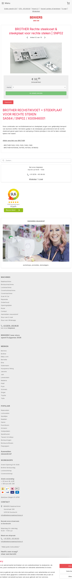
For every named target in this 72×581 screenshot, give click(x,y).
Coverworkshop (6, 473)
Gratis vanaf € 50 (10, 9)
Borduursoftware (7, 443)
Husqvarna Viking (7, 368)
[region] (21, 565)
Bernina (3, 351)
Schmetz (4, 389)
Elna (2, 362)
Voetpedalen (5, 431)
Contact (4, 311)
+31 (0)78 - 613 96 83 (37, 174)
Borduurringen (6, 440)
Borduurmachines (7, 284)
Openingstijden (6, 305)
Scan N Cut (5, 296)
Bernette (4, 359)
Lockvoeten (5, 413)
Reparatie (4, 299)
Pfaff (2, 383)
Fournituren (5, 425)
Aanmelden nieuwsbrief (36, 221)
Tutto (3, 398)
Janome (4, 371)
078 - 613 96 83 (24, 9)
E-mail (64, 9)
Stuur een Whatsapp (8, 320)
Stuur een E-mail (7, 317)
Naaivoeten (5, 410)
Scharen (4, 428)
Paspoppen (5, 446)
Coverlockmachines (8, 290)
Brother (3, 354)
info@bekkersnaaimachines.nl (12, 515)
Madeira (4, 380)
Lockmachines (6, 287)
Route (3, 308)
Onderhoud (5, 302)
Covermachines (6, 293)
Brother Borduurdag (8, 467)
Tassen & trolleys (7, 437)
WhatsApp (36, 11)
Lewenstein (5, 377)
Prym (2, 386)
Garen (3, 422)
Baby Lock (4, 356)
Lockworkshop (6, 470)
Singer (3, 392)
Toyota (3, 395)
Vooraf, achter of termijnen (50, 9)
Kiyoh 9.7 (35, 9)
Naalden (4, 419)
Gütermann (5, 365)
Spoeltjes (4, 416)
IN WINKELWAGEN (36, 93)
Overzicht (8, 102)
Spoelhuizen (5, 434)
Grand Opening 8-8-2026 (10, 465)
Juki (2, 374)
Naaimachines (6, 281)
